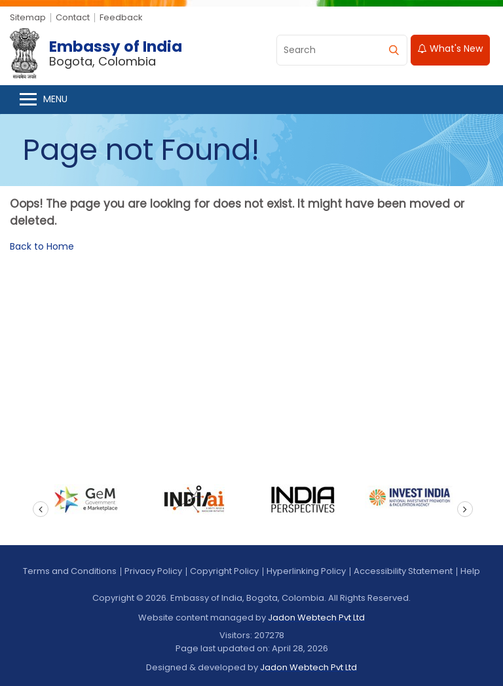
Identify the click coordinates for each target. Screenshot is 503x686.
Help (470, 571)
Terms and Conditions (70, 571)
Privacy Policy (153, 571)
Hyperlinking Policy (306, 571)
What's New (450, 48)
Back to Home (42, 246)
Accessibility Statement (403, 571)
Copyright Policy (224, 571)
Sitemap (28, 17)
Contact (73, 17)
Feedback (121, 17)
